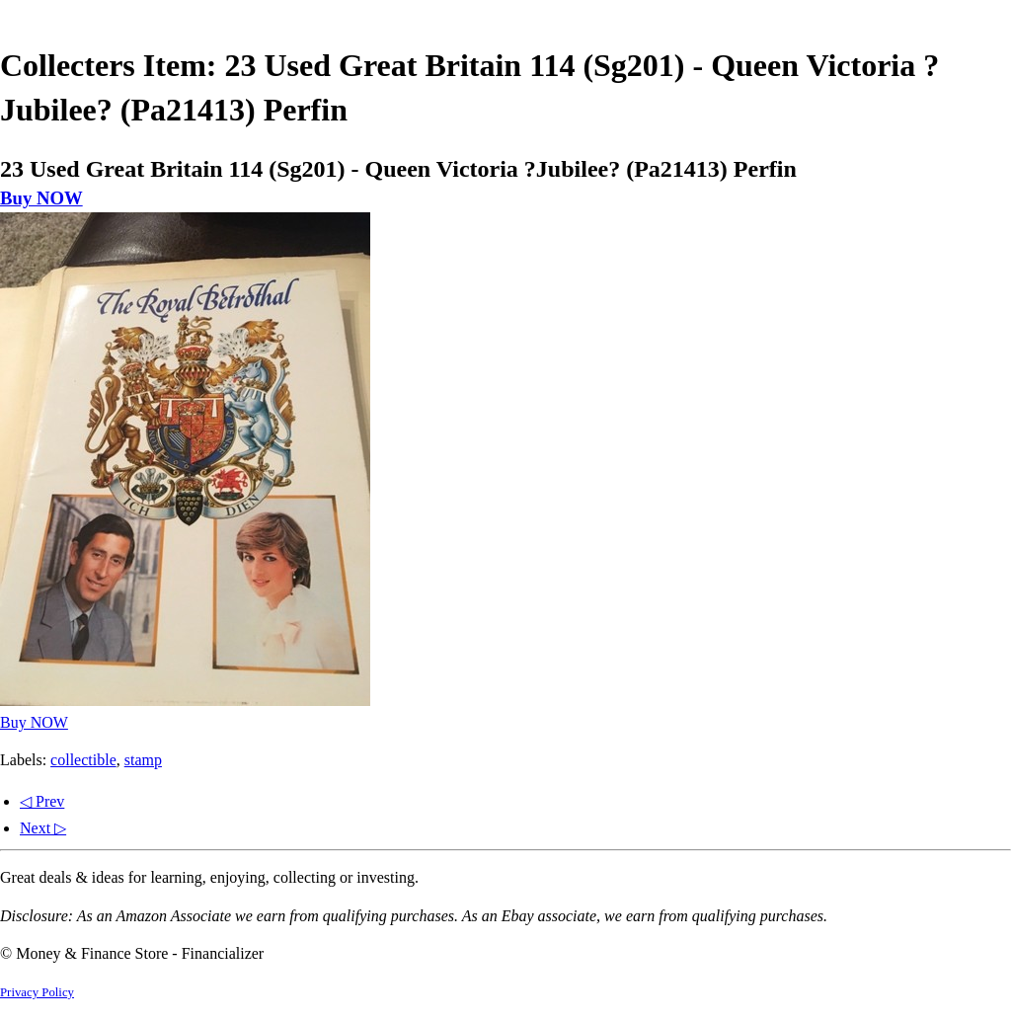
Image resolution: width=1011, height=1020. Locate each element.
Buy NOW (41, 198)
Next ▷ (43, 828)
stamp (143, 759)
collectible (83, 759)
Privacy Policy (37, 992)
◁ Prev (42, 801)
